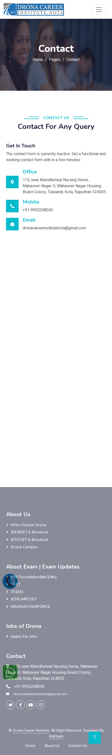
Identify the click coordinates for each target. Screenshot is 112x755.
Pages (54, 60)
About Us (52, 745)
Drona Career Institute (31, 730)
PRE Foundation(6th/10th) (34, 577)
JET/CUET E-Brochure (29, 539)
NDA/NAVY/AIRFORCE (30, 606)
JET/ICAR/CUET (24, 599)
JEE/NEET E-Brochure (30, 532)
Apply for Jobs (24, 636)
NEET (15, 584)
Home (37, 60)
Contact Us (77, 745)
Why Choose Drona (28, 524)
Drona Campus (24, 546)
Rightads (56, 736)
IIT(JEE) (17, 591)
